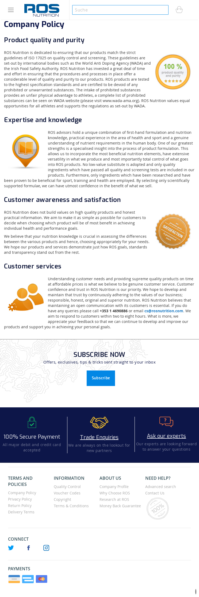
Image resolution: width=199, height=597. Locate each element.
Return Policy (20, 505)
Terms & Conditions (71, 505)
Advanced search (160, 486)
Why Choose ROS (115, 492)
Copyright (62, 499)
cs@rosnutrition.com (163, 310)
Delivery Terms (21, 511)
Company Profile (114, 486)
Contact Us (154, 492)
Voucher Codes (67, 492)
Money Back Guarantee (120, 505)
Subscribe (101, 378)
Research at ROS (114, 499)
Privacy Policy (20, 499)
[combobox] (120, 10)
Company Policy (22, 492)
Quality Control (67, 486)
